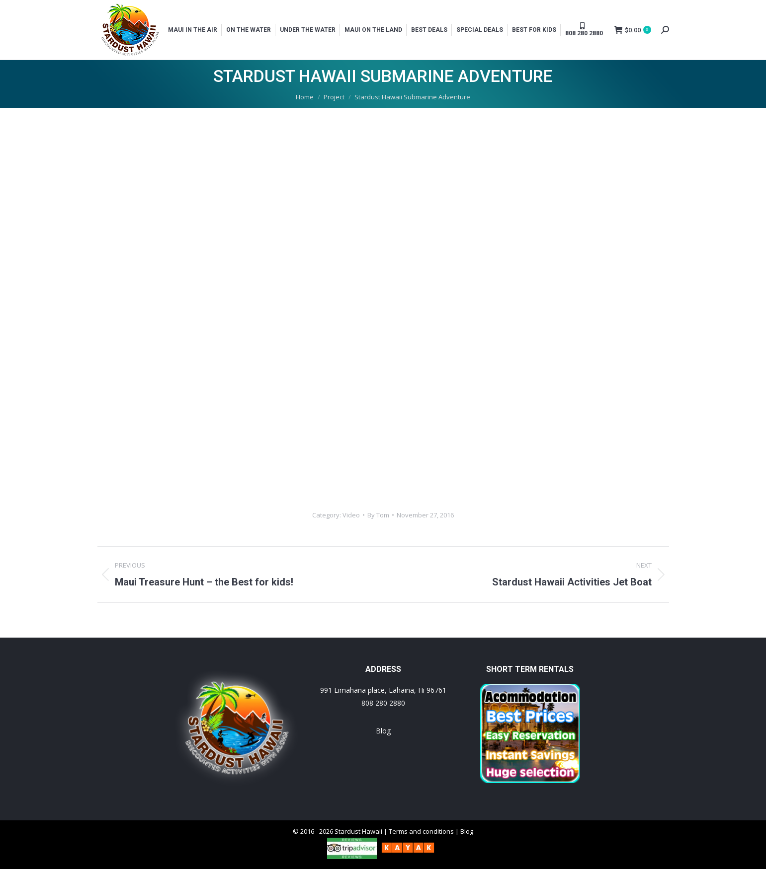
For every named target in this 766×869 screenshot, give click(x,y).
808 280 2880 (383, 703)
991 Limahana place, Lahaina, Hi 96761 (383, 690)
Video (351, 514)
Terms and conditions (421, 831)
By (378, 514)
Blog (383, 730)
